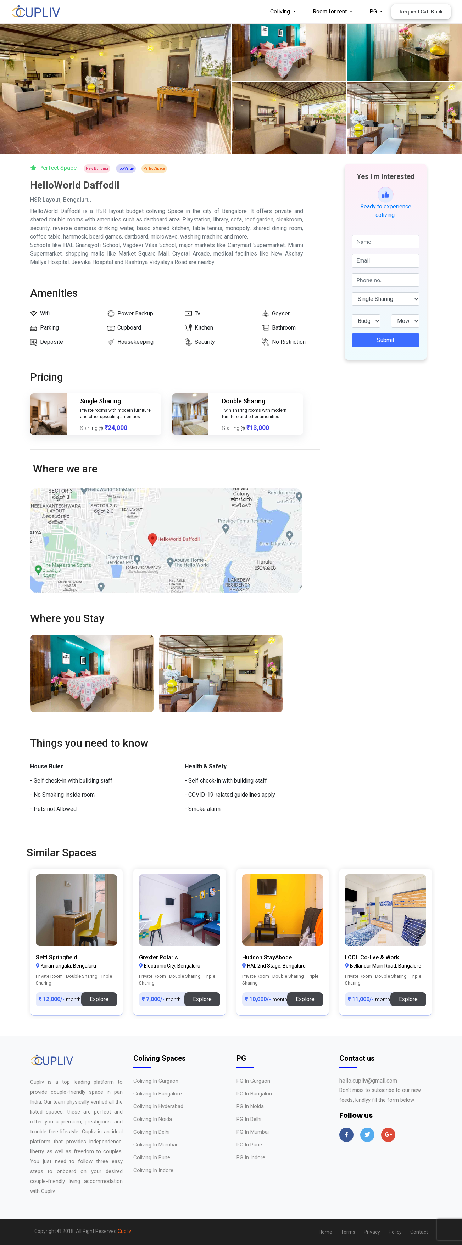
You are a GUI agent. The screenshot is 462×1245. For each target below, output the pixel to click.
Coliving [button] (280, 11)
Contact (419, 1232)
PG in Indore (250, 1157)
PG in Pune (249, 1145)
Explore (99, 999)
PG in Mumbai (252, 1132)
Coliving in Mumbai (155, 1145)
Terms (348, 1232)
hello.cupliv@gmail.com (368, 1080)
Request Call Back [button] (421, 12)
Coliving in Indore (153, 1170)
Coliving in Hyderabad (158, 1106)
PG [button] (373, 11)
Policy (395, 1232)
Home (325, 1232)
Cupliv (124, 1231)
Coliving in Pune (151, 1157)
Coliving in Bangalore (157, 1093)
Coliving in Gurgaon (155, 1081)
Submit (385, 340)
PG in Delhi (248, 1119)
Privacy (372, 1232)
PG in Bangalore (255, 1093)
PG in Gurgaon (253, 1081)
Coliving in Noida (152, 1119)
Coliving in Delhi (151, 1132)
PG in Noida (250, 1106)
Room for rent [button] (330, 11)
